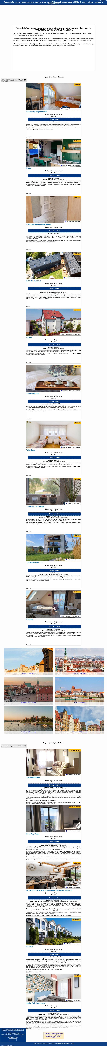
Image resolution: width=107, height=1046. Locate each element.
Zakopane (77, 863)
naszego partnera (48, 129)
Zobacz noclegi (54, 119)
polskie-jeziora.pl (102, 0)
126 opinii (57, 631)
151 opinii (61, 1014)
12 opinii (60, 292)
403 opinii (57, 958)
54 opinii (58, 461)
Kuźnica (77, 84)
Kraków (77, 976)
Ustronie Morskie (74, 806)
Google (4, 1030)
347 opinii (61, 574)
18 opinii (57, 179)
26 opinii (60, 789)
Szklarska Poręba (74, 750)
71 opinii (60, 405)
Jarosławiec (76, 919)
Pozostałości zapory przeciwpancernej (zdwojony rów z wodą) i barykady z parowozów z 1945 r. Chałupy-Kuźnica (53, 1035)
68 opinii (60, 845)
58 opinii (62, 123)
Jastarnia (77, 141)
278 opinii (57, 349)
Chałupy (77, 479)
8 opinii (61, 518)
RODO (16, 1037)
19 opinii (71, 902)
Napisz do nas (70, 1043)
